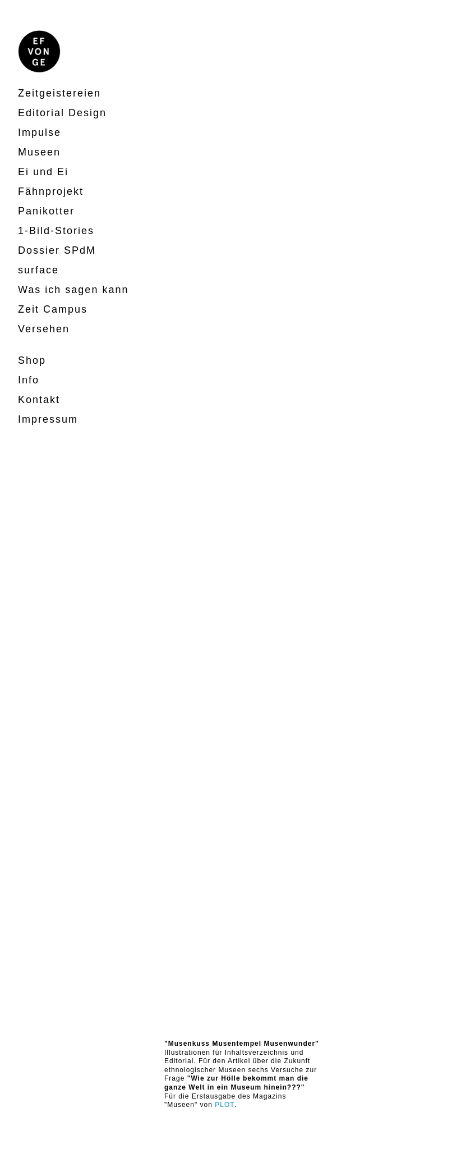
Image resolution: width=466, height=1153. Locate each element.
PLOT (224, 1105)
